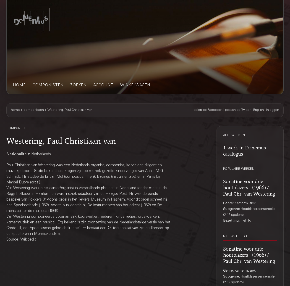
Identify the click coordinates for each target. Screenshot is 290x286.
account (103, 85)
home (19, 85)
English (258, 110)
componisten (48, 85)
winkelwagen (135, 85)
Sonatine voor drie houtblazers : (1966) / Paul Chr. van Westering (249, 186)
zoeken (78, 85)
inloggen (272, 110)
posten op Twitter (238, 110)
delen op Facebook (207, 110)
